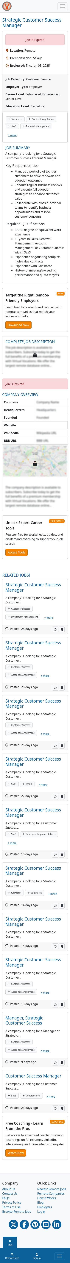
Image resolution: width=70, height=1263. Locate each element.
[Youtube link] (46, 1224)
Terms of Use (11, 1207)
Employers (44, 1207)
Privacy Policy (11, 1202)
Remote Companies (51, 1193)
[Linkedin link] (56, 1224)
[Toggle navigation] (62, 6)
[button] (55, 629)
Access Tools (16, 552)
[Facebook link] (24, 1224)
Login (41, 1211)
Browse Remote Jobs (16, 1211)
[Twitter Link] (13, 1224)
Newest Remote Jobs (51, 1189)
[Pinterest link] (35, 1224)
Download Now (18, 325)
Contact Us (9, 1193)
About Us (8, 1189)
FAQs (5, 1198)
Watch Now (16, 1153)
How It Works (46, 1198)
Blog (40, 1202)
